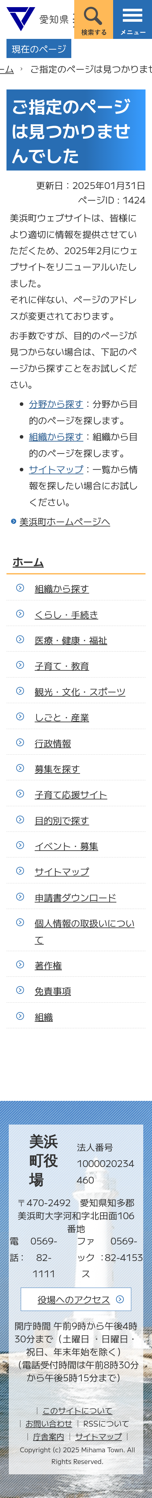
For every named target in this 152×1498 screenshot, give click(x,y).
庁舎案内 (48, 1436)
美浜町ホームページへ (64, 521)
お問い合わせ (49, 1423)
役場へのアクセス (74, 1299)
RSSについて (106, 1423)
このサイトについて (77, 1410)
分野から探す (56, 403)
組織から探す (56, 436)
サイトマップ (56, 469)
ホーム (28, 561)
